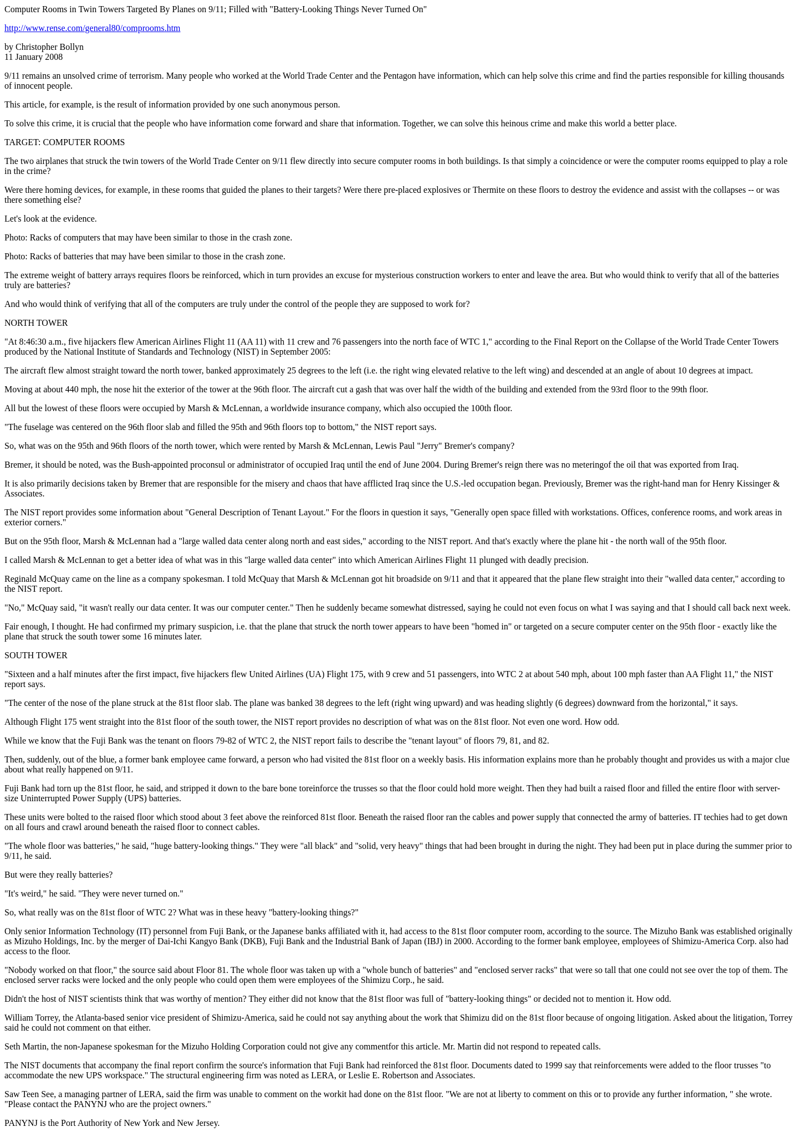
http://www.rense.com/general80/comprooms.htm (92, 28)
